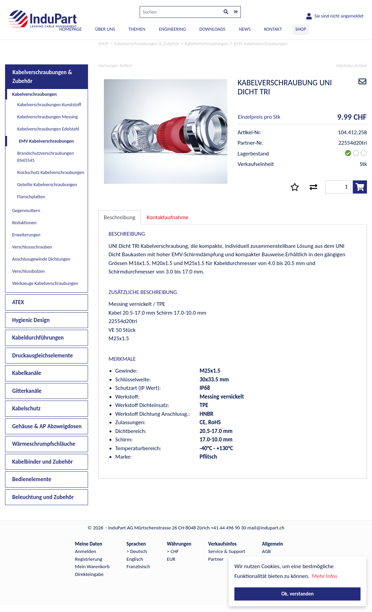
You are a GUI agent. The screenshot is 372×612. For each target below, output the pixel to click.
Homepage (70, 29)
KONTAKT (273, 29)
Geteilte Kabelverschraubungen (47, 184)
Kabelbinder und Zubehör (42, 461)
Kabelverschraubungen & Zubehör (42, 77)
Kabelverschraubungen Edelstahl (48, 129)
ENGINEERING (172, 29)
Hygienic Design (31, 320)
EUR (171, 559)
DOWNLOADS (212, 29)
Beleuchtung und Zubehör (43, 497)
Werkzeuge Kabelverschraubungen (45, 283)
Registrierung (88, 559)
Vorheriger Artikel (115, 65)
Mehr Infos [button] (324, 576)
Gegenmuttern (26, 210)
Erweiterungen (26, 235)
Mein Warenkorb (92, 566)
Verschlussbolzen (28, 271)
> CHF (173, 551)
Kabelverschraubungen (34, 94)
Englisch (134, 559)
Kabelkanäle (26, 373)
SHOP (300, 29)
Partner (215, 559)
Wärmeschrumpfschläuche (43, 443)
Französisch (138, 566)
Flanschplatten (31, 197)
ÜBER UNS (105, 29)
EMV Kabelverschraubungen (46, 141)
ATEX (18, 302)
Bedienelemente (31, 479)
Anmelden (85, 551)
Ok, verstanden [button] (297, 593)
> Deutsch (136, 551)
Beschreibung (119, 217)
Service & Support (226, 551)
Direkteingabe (89, 574)
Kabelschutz (26, 408)
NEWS (245, 29)
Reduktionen (24, 223)
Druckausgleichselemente (42, 355)
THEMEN (136, 29)
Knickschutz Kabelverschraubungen (50, 172)
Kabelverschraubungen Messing (47, 117)
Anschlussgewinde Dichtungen (41, 259)
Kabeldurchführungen (38, 337)
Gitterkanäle (26, 391)
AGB (266, 551)
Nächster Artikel (351, 65)
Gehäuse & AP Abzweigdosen (47, 426)
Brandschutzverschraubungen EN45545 (45, 156)
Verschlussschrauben (32, 247)
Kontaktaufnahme (167, 217)
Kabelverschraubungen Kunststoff (49, 105)
